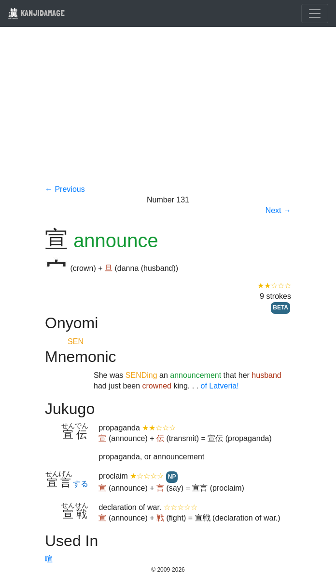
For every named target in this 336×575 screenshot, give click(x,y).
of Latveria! (219, 386)
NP (172, 476)
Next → (278, 210)
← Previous (65, 189)
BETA (280, 307)
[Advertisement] (168, 111)
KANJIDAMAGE (36, 13)
